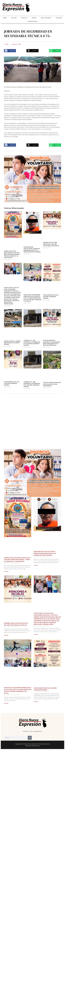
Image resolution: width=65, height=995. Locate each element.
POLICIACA (24, 18)
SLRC (6, 44)
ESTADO (34, 18)
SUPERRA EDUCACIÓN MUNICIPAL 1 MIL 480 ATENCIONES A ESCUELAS (51, 244)
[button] (10, 50)
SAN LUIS (13, 18)
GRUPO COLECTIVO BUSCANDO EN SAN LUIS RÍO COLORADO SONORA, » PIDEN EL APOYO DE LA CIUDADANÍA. (12, 254)
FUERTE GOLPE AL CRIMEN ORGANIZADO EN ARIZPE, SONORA (12, 342)
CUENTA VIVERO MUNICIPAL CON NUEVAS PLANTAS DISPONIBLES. (52, 384)
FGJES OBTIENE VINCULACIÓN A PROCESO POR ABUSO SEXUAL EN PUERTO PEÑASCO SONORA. (32, 249)
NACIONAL (59, 18)
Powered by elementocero (32, 746)
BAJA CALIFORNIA (46, 18)
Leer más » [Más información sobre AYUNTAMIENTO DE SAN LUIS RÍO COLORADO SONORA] (36, 701)
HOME (5, 18)
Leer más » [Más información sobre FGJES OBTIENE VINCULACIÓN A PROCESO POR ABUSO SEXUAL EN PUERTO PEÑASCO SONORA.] (36, 565)
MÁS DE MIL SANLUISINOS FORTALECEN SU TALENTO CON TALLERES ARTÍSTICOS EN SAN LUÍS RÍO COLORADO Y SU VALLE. (32, 298)
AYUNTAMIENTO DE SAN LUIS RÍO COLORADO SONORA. (11, 383)
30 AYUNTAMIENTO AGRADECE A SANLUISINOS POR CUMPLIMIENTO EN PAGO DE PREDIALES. (51, 343)
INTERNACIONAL (32, 21)
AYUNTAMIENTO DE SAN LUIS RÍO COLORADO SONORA (50, 296)
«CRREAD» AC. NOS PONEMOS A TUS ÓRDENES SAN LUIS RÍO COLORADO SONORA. (32, 343)
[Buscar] (30, 738)
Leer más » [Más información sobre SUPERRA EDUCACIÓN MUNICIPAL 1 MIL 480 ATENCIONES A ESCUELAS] (6, 635)
